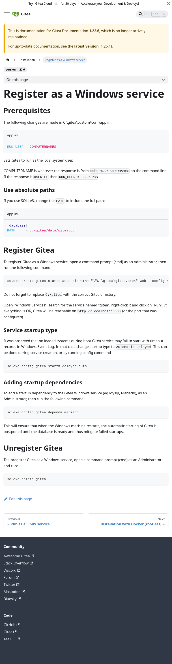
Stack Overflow (18, 563)
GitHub (11, 624)
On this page (17, 79)
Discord (12, 570)
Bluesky (12, 598)
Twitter (11, 584)
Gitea (10, 631)
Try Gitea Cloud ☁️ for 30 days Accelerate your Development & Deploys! (83, 3)
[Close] (168, 3)
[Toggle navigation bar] (7, 14)
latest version (86, 46)
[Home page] (8, 59)
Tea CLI (12, 639)
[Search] (152, 14)
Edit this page (18, 498)
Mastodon (14, 591)
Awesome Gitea (19, 556)
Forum (11, 577)
